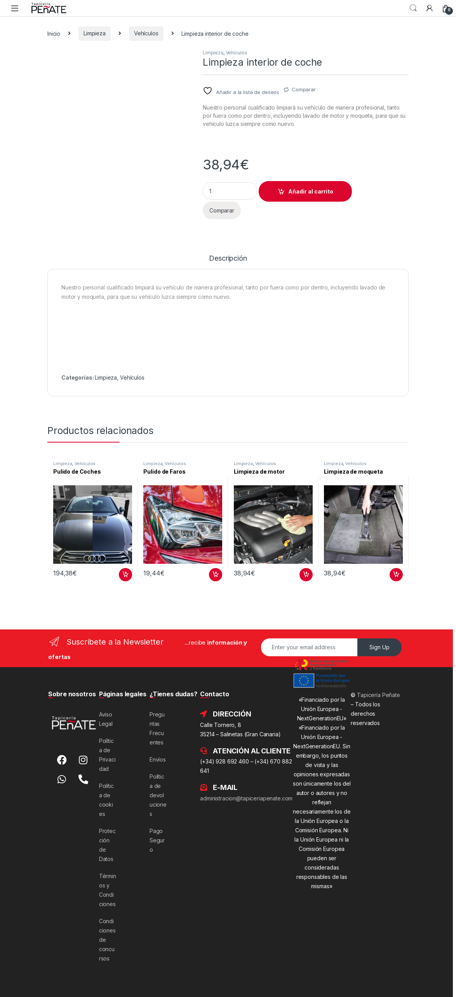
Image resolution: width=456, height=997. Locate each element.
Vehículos (146, 33)
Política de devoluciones (158, 795)
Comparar (304, 89)
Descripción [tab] (228, 258)
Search (413, 8)
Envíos (158, 759)
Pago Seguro (157, 840)
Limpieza (95, 33)
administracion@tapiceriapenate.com (246, 798)
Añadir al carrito (310, 191)
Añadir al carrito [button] (125, 574)
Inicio (53, 33)
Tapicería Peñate (378, 695)
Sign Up (379, 647)
